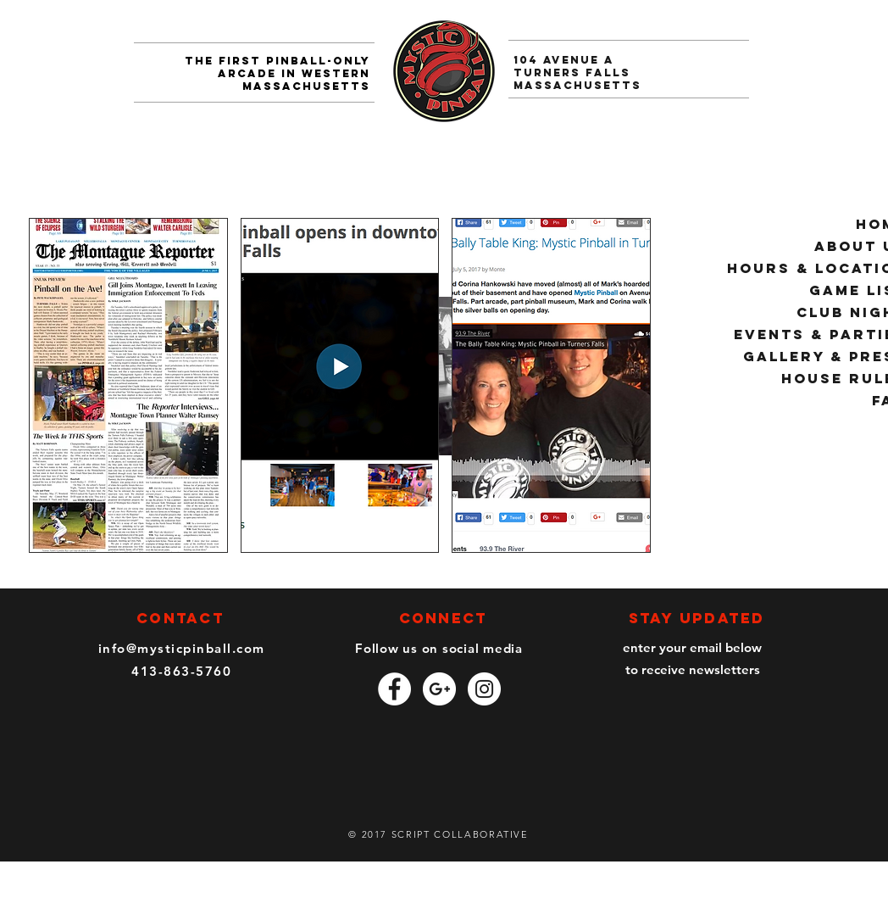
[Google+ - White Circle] (439, 688)
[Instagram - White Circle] (484, 688)
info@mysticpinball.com (181, 648)
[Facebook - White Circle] (394, 688)
